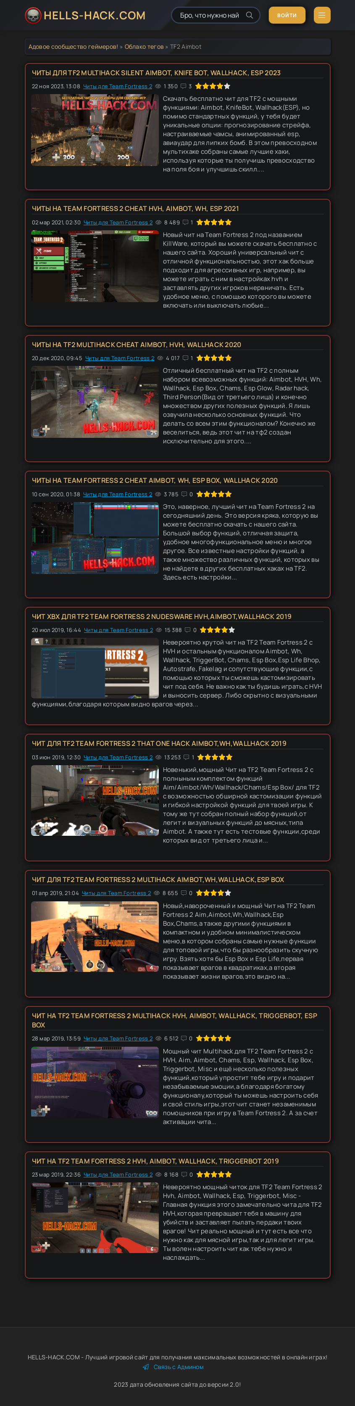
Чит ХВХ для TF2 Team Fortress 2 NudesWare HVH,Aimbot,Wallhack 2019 (162, 616)
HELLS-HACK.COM (95, 15)
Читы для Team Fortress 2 (117, 86)
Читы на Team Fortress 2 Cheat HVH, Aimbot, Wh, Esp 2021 (135, 208)
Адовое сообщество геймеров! (73, 46)
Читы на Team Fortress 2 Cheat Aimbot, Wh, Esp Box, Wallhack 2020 (155, 480)
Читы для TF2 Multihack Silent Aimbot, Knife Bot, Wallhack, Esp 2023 (156, 72)
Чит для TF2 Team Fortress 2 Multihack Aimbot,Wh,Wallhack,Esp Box (158, 879)
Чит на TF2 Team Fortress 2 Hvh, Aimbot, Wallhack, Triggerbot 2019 (155, 1161)
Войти (287, 15)
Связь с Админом (173, 1367)
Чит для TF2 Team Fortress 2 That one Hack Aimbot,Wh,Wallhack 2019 (159, 743)
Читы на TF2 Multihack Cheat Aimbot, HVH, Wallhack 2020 (137, 344)
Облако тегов (144, 46)
